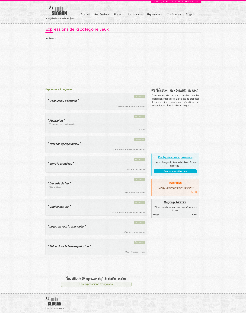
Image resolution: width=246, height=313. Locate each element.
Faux (52, 120)
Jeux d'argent (126, 150)
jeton (59, 120)
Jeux (128, 106)
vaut (64, 226)
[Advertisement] (123, 63)
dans (61, 246)
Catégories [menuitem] (174, 14)
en (59, 226)
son (58, 143)
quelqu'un (82, 246)
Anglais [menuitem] (190, 14)
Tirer (52, 143)
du (72, 143)
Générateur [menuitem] (101, 14)
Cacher (54, 206)
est (54, 100)
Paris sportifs (139, 150)
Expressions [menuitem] (155, 14)
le (58, 163)
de (62, 183)
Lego (156, 215)
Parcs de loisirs (138, 106)
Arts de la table (131, 232)
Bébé (121, 106)
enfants (72, 100)
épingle (65, 143)
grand (63, 163)
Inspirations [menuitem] (135, 14)
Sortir (52, 163)
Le (50, 226)
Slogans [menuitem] (118, 14)
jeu (62, 100)
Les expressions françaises (96, 284)
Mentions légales (54, 308)
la (69, 226)
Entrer (53, 246)
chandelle (77, 226)
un (57, 100)
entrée (56, 183)
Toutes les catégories (175, 171)
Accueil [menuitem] (85, 14)
